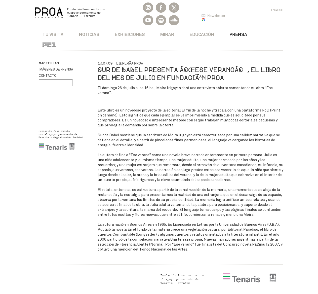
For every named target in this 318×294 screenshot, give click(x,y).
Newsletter (216, 16)
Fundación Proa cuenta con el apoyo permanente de (86, 12)
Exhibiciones (130, 34)
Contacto (47, 76)
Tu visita (53, 34)
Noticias (89, 34)
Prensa (238, 34)
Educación (202, 34)
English (277, 10)
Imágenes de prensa (56, 70)
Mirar (167, 34)
